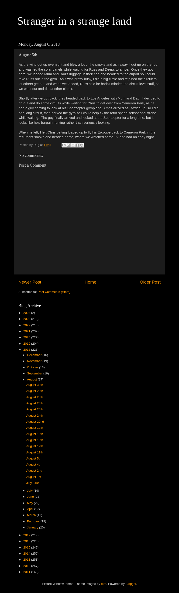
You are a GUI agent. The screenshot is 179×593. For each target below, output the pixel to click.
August (32, 379)
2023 (27, 319)
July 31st (32, 483)
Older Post (150, 282)
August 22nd (35, 421)
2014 (27, 553)
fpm (103, 584)
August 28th (34, 397)
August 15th (34, 440)
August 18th (34, 434)
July (30, 490)
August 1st (33, 477)
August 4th (33, 464)
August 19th (34, 427)
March (32, 515)
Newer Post (29, 282)
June (31, 496)
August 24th (34, 415)
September (35, 373)
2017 (27, 535)
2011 (27, 572)
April (30, 509)
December (34, 355)
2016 (27, 541)
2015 (27, 547)
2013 (27, 559)
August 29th (34, 391)
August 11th (34, 452)
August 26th (34, 403)
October (33, 367)
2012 (27, 566)
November (34, 361)
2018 (27, 349)
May (30, 503)
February (34, 521)
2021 (27, 331)
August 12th (34, 446)
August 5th (33, 458)
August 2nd (34, 470)
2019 (27, 343)
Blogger (130, 584)
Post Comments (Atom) (54, 292)
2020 (27, 337)
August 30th (34, 385)
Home (90, 282)
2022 (27, 325)
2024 (27, 313)
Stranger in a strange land (74, 21)
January (33, 527)
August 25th (34, 409)
